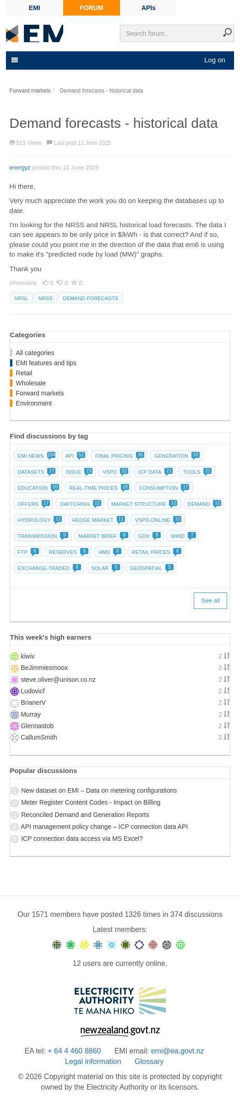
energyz (20, 167)
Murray (31, 714)
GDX (148, 536)
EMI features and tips (46, 363)
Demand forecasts (90, 298)
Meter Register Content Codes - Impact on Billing (90, 802)
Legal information (93, 1061)
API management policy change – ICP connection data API (104, 826)
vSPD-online (157, 520)
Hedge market (97, 520)
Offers (33, 504)
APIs (149, 7)
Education (38, 488)
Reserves (68, 552)
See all (210, 600)
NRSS (45, 298)
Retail (24, 373)
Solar (104, 568)
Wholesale (31, 383)
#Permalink (24, 283)
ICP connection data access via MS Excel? (82, 838)
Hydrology (39, 520)
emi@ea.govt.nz (177, 1051)
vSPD (114, 472)
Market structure (143, 504)
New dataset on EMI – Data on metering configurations (99, 790)
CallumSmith (39, 737)
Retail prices (156, 552)
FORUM (91, 7)
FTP (27, 552)
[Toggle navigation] (14, 60)
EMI (34, 7)
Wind (182, 536)
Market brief (103, 536)
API (74, 456)
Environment (34, 403)
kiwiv (27, 656)
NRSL (21, 298)
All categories (35, 352)
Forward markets (40, 393)
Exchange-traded (49, 568)
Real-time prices (98, 488)
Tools (196, 472)
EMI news (36, 456)
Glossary (149, 1061)
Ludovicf (32, 691)
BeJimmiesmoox (44, 667)
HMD (109, 552)
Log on (214, 60)
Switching (79, 504)
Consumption (163, 488)
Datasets (36, 472)
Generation (176, 456)
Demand (204, 504)
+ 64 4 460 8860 (74, 1051)
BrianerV (33, 702)
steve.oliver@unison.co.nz (58, 679)
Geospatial (151, 568)
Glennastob (37, 725)
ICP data (154, 472)
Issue (78, 472)
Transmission (42, 536)
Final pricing (118, 456)
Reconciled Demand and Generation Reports (85, 814)
